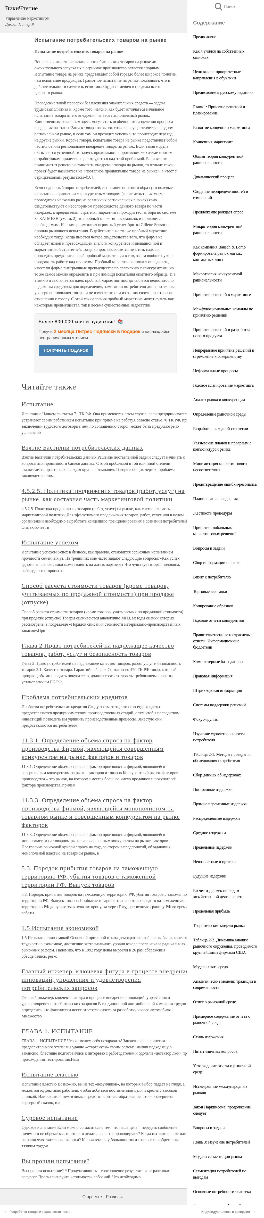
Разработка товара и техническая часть (40, 1212)
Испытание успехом (50, 542)
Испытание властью (50, 1074)
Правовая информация (213, 676)
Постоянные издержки (213, 789)
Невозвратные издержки (214, 861)
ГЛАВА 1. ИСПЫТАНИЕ (57, 1031)
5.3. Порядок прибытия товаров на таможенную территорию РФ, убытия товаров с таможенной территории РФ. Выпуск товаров (90, 876)
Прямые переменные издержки (220, 804)
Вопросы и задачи (209, 548)
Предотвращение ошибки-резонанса (225, 484)
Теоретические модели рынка (219, 925)
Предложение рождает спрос (218, 212)
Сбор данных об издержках (217, 775)
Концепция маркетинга (213, 142)
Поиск (224, 6)
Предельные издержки (213, 847)
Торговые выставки (210, 591)
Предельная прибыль (211, 911)
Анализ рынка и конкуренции (219, 399)
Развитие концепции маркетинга (221, 127)
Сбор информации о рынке (216, 562)
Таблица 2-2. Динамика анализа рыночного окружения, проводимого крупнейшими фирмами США (225, 946)
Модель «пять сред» (210, 967)
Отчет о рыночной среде (214, 1002)
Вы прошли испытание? (56, 1161)
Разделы (114, 1197)
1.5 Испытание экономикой (60, 928)
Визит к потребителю (212, 577)
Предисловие (204, 37)
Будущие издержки (209, 876)
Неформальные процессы (215, 371)
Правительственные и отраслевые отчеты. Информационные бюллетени (222, 641)
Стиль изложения (208, 1037)
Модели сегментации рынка (217, 1156)
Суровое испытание (50, 1117)
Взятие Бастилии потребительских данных (82, 447)
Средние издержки (209, 833)
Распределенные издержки (216, 818)
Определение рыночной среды (219, 414)
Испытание (37, 404)
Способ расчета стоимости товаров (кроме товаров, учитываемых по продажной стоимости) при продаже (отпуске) (98, 594)
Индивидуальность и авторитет (225, 1212)
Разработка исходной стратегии (220, 428)
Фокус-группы (206, 719)
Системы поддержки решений (219, 705)
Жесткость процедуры (212, 513)
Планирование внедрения (215, 498)
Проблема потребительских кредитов (75, 697)
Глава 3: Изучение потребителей (221, 1142)
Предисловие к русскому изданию (223, 92)
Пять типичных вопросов (215, 1051)
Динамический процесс (213, 177)
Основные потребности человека (222, 1191)
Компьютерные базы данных (218, 661)
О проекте (92, 1197)
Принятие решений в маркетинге (222, 294)
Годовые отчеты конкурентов (218, 620)
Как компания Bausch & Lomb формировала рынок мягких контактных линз (219, 253)
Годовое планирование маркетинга (223, 385)
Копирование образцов (213, 606)
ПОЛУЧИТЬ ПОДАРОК (66, 350)
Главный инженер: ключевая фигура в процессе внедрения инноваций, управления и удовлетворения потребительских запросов (105, 979)
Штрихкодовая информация (217, 690)
